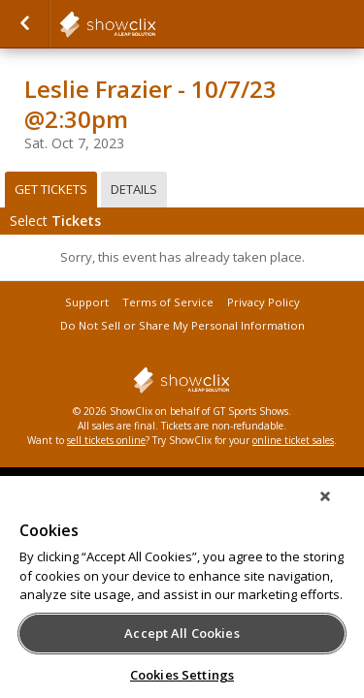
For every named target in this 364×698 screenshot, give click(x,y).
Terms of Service (168, 302)
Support (87, 302)
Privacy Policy (263, 302)
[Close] (339, 509)
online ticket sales (293, 440)
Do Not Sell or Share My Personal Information (182, 325)
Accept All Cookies (181, 633)
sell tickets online (106, 440)
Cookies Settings (182, 674)
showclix (155, 24)
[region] (182, 593)
